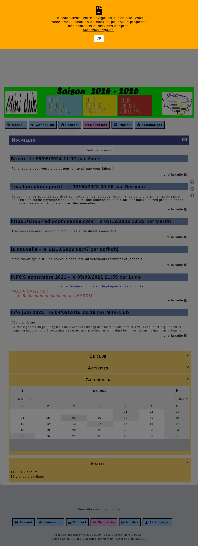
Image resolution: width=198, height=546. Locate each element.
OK (98, 38)
